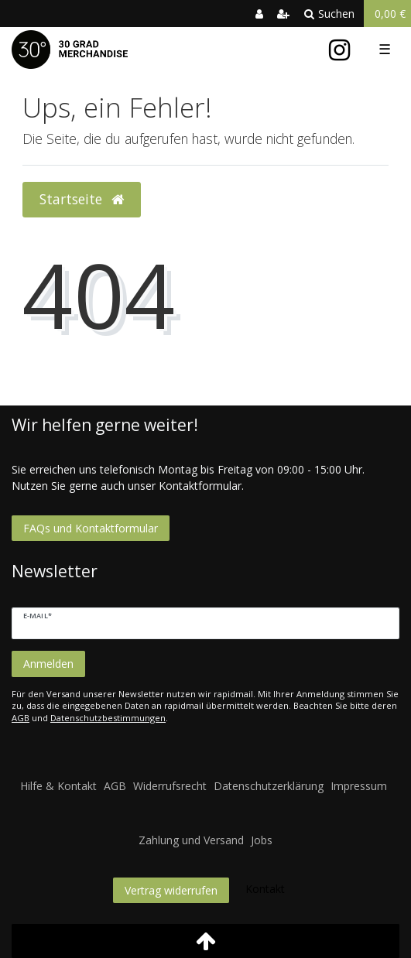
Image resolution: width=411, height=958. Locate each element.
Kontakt (265, 888)
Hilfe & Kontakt (58, 785)
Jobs (261, 840)
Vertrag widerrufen (171, 890)
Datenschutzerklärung (269, 785)
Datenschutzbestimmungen (108, 718)
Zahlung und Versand (191, 840)
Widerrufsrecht (170, 785)
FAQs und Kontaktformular (90, 528)
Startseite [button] (81, 199)
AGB (20, 718)
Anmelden (48, 663)
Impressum (359, 785)
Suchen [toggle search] (329, 13)
